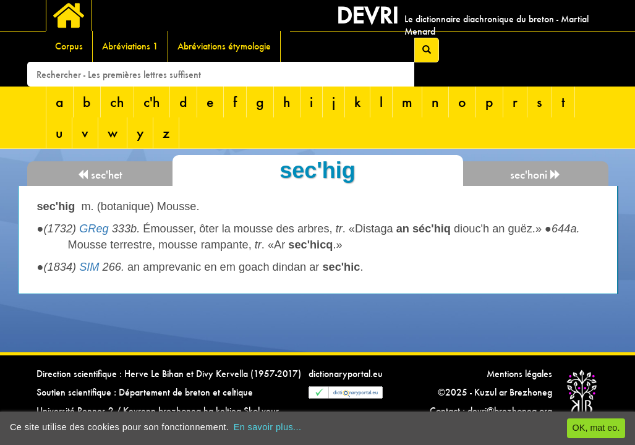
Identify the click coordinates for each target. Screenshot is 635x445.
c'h (151, 101)
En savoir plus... (268, 427)
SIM (89, 267)
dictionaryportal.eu (346, 373)
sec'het (99, 174)
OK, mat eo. (596, 428)
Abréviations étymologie (224, 46)
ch (117, 101)
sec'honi (535, 174)
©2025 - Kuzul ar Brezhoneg (495, 392)
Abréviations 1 (130, 46)
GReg (94, 228)
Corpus (69, 46)
